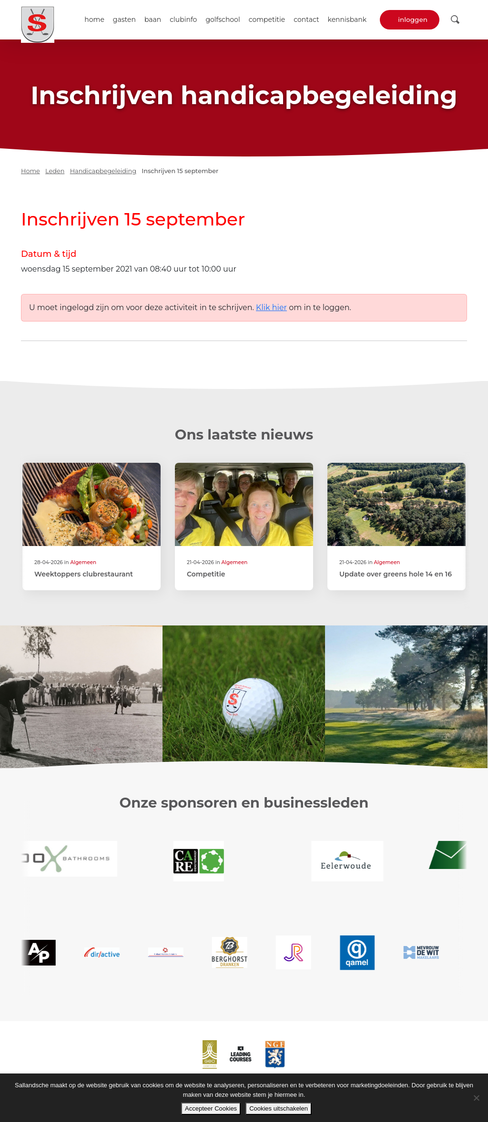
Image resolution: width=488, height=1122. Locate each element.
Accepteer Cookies (211, 1108)
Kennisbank (347, 19)
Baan (152, 19)
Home (94, 19)
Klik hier (271, 307)
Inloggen (412, 19)
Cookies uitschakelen (278, 1108)
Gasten (124, 19)
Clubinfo (183, 19)
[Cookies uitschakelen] (476, 1097)
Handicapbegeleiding (103, 171)
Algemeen (83, 562)
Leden (54, 171)
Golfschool (222, 19)
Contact (306, 19)
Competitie (267, 19)
